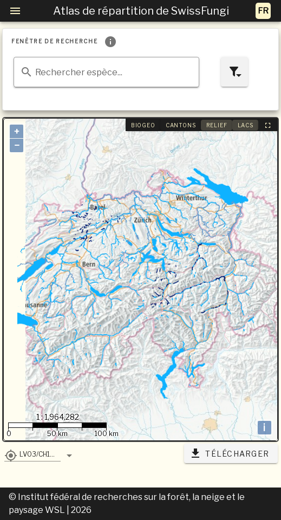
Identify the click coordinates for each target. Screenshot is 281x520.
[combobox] (106, 72)
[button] (32, 454)
